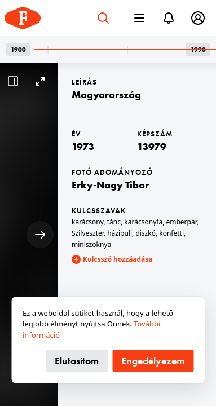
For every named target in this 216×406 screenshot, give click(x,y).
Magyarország (106, 94)
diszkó (145, 233)
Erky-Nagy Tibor (110, 184)
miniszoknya (91, 244)
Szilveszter (88, 233)
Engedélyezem (152, 360)
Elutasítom (77, 360)
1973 (83, 146)
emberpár (181, 222)
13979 (151, 146)
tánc (114, 222)
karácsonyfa (143, 222)
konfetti (171, 233)
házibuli (119, 233)
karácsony (87, 222)
